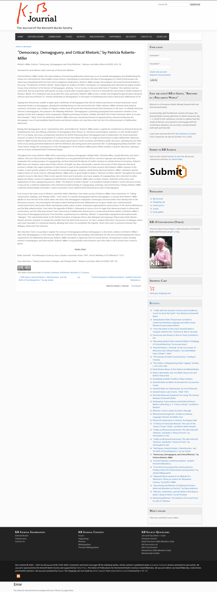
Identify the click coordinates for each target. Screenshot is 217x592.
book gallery (158, 212)
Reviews (81, 37)
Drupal (60, 571)
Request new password (160, 75)
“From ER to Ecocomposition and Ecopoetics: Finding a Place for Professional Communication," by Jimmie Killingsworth (175, 470)
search (156, 209)
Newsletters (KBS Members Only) (156, 550)
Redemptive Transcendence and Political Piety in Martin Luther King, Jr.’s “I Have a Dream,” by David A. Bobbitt (176, 404)
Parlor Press (81, 568)
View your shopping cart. (160, 293)
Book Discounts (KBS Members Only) (158, 541)
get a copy (174, 232)
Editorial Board (36, 37)
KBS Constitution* (150, 547)
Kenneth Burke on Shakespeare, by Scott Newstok (175, 388)
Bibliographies (97, 37)
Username (155, 55)
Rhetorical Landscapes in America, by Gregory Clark (175, 420)
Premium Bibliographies (88, 547)
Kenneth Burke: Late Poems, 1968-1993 (171, 392)
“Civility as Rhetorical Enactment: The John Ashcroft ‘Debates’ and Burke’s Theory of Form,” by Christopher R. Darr (175, 433)
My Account (158, 199)
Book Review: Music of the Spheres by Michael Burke (176, 369)
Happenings (115, 37)
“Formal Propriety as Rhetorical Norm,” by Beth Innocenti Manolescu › (116, 278)
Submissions (55, 37)
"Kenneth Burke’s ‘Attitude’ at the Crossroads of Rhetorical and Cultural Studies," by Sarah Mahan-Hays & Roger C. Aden (174, 350)
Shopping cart (159, 202)
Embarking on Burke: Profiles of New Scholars (173, 379)
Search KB (162, 37)
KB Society (131, 37)
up (79, 277)
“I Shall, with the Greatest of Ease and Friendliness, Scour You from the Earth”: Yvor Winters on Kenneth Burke (175, 313)
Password (155, 64)
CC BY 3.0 (144, 571)
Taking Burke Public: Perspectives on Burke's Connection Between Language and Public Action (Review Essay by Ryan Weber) (174, 323)
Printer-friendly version (117, 286)
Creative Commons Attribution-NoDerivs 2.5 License (66, 272)
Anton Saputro (99, 571)
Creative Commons (159, 565)
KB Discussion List (150, 544)
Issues (69, 37)
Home (20, 37)
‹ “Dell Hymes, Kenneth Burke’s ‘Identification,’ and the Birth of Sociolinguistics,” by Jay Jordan (43, 278)
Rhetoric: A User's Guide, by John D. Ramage (172, 411)
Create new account (158, 72)
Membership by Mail (150, 553)
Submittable (176, 159)
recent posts (158, 205)
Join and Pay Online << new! (153, 536)
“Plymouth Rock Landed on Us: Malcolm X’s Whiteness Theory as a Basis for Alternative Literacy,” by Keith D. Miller (172, 479)
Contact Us (146, 37)
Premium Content (149, 539)
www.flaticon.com (119, 571)
